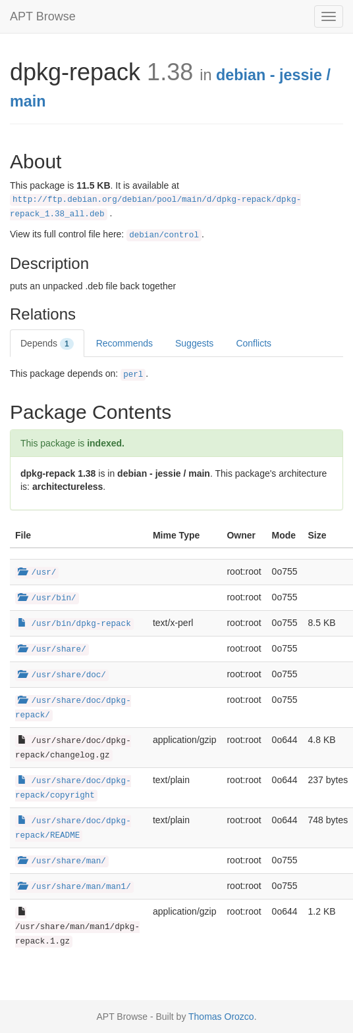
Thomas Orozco (221, 1016)
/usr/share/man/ (62, 861)
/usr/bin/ (47, 598)
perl (133, 374)
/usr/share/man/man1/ (74, 887)
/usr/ (37, 572)
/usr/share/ (52, 649)
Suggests (194, 343)
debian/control (164, 235)
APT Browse (43, 16)
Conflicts (253, 343)
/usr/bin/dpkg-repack (74, 624)
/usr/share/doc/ (62, 675)
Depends (47, 344)
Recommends (124, 343)
